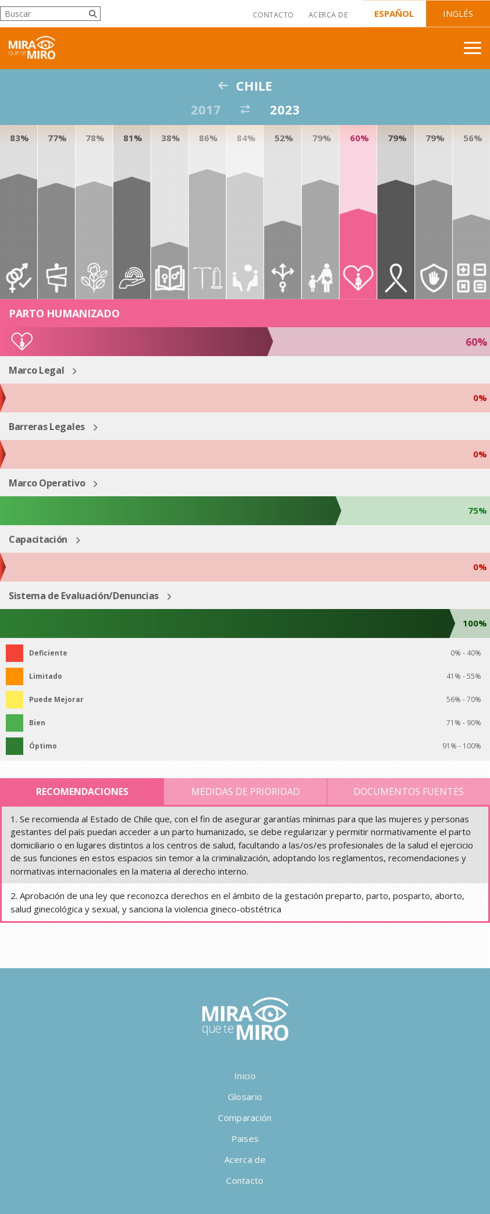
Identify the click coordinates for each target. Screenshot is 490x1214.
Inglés (458, 13)
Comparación (244, 1117)
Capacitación (38, 539)
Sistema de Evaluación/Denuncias (84, 595)
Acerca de (328, 15)
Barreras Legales (47, 426)
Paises (245, 1138)
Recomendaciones (82, 791)
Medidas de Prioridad (245, 791)
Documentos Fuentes (408, 791)
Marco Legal (36, 370)
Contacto (273, 15)
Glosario (245, 1096)
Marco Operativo (47, 483)
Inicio (245, 1076)
